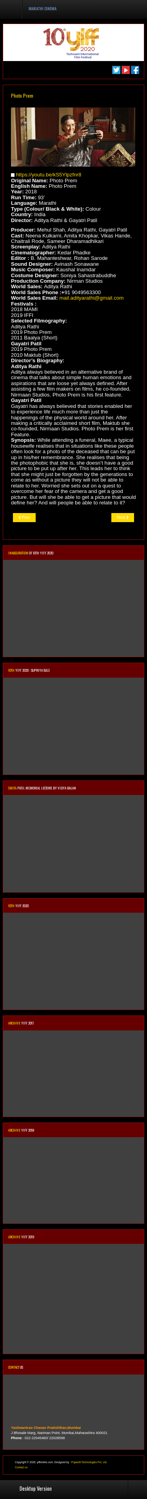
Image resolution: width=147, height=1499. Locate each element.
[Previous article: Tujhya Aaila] (24, 517)
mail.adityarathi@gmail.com (91, 298)
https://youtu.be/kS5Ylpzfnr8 (49, 175)
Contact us (21, 1467)
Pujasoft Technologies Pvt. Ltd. (89, 1462)
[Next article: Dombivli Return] (122, 517)
